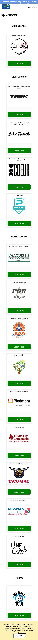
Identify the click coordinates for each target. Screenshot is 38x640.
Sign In (30, 7)
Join (35, 7)
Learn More (19, 63)
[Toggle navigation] (18, 7)
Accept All (19, 636)
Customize (22, 633)
